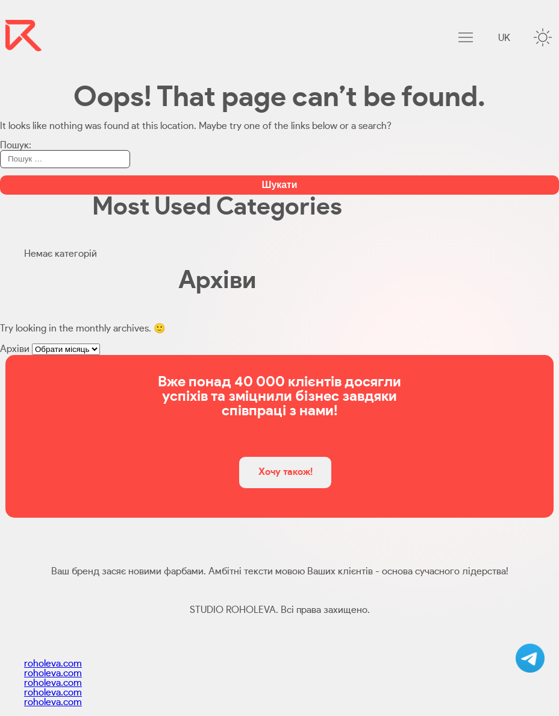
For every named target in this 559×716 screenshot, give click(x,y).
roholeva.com (53, 663)
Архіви (15, 349)
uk (504, 38)
